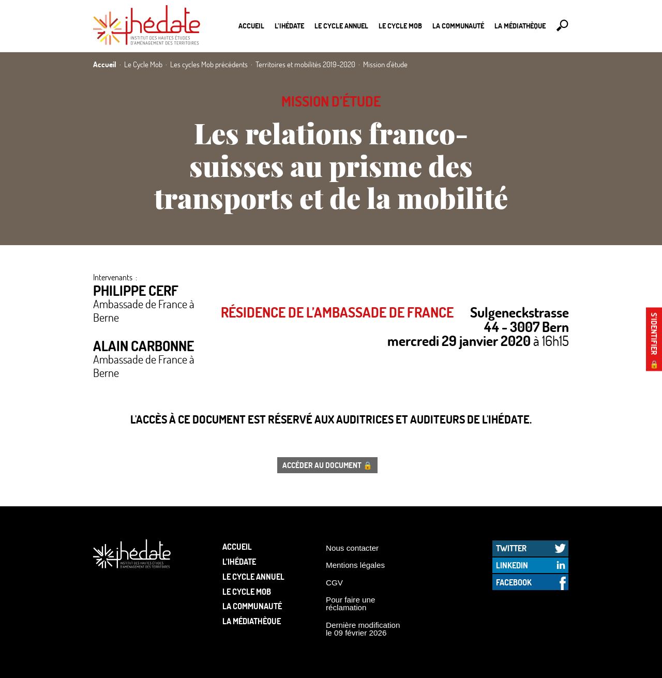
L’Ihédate (289, 26)
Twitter (511, 548)
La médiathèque (520, 26)
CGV (334, 582)
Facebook (514, 582)
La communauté (458, 26)
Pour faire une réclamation (350, 603)
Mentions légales (355, 565)
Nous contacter (352, 548)
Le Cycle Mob (400, 26)
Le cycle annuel (341, 26)
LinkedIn (512, 565)
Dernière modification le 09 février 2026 (363, 629)
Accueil (251, 26)
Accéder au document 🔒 (327, 465)
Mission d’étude (331, 101)
